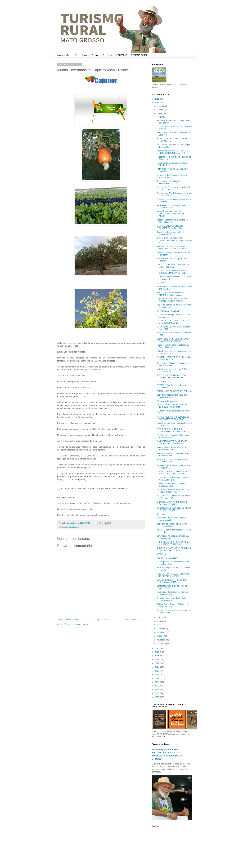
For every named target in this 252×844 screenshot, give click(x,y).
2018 (157, 667)
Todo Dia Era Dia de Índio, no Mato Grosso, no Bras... (172, 485)
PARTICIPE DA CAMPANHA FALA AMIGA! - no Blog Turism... (171, 294)
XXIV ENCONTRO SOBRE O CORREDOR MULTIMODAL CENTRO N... (174, 240)
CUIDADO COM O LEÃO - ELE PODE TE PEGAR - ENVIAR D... (173, 575)
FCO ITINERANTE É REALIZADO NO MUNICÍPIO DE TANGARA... (173, 543)
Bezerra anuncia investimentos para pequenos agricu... (172, 460)
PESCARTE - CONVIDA (167, 558)
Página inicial (101, 620)
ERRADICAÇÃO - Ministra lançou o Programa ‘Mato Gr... (172, 503)
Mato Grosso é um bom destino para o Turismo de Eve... (173, 454)
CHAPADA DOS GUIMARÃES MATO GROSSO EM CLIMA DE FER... (172, 272)
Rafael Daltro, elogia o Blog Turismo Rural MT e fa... (172, 139)
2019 (157, 671)
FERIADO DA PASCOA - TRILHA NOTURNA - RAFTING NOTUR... (172, 247)
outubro (160, 636)
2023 (157, 686)
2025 (157, 693)
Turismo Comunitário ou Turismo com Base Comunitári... (173, 605)
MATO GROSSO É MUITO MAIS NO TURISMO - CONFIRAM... (172, 406)
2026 (157, 697)
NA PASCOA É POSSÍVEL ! (168, 311)
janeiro (160, 106)
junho (159, 621)
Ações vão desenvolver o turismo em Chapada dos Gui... (172, 221)
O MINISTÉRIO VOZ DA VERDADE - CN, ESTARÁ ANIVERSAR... (173, 442)
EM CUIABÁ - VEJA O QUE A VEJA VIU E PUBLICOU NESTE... (174, 322)
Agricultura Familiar (71, 527)
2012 (157, 103)
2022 (157, 682)
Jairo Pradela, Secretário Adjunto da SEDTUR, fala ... (172, 164)
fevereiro (161, 110)
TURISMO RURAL (139, 55)
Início (75, 55)
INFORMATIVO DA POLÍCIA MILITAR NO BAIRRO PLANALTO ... (173, 491)
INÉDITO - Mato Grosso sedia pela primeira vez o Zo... (171, 386)
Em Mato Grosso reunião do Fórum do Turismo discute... (173, 436)
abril (159, 117)
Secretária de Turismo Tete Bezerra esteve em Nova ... (172, 525)
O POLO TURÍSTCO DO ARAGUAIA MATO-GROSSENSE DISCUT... (172, 472)
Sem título (161, 514)
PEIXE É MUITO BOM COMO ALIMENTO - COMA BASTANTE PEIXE (172, 213)
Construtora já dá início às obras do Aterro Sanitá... (172, 587)
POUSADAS (122, 55)
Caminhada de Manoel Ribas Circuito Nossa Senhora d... (173, 479)
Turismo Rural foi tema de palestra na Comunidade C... (173, 346)
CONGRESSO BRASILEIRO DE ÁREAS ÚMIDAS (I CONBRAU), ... (174, 509)
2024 (157, 690)
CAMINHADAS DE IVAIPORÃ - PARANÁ (174, 391)
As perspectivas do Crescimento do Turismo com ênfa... (172, 448)
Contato (95, 55)
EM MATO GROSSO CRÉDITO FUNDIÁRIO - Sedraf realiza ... (171, 227)
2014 (157, 652)
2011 (157, 99)
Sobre (84, 55)
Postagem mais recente (68, 620)
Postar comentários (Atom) (76, 624)
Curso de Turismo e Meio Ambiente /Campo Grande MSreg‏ (172, 581)
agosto (160, 628)
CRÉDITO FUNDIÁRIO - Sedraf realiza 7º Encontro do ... (173, 266)
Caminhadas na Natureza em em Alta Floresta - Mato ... (173, 537)
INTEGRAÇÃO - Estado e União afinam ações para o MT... (173, 497)
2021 (157, 678)
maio (159, 617)
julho (159, 625)
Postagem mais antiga (134, 620)
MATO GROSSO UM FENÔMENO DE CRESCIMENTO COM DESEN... (173, 418)
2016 (157, 659)
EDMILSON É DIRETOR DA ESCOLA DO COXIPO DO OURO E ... (173, 340)
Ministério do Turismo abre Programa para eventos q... (172, 593)
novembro (161, 640)
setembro (161, 632)
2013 (157, 648)
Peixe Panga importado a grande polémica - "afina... (171, 206)
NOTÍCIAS (161, 283)
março (160, 113)
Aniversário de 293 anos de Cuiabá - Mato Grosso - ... (172, 176)
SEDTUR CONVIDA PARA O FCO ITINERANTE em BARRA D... (171, 376)
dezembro (161, 643)
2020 (157, 674)
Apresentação (63, 55)
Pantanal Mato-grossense (168, 401)
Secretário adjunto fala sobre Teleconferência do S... (169, 182)
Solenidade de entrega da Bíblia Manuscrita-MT (170, 233)
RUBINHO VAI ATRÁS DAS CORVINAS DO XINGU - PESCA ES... (174, 549)
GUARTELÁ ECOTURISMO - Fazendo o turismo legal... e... (174, 358)
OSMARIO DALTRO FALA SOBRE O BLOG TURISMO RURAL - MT (172, 152)
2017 (157, 663)
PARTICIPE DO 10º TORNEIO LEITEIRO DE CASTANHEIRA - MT (173, 430)
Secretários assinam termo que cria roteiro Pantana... (172, 396)
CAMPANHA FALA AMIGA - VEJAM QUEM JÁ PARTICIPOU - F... (172, 300)
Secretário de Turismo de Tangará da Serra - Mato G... (172, 364)
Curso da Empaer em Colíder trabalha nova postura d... (173, 599)
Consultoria (107, 55)
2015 (157, 656)
